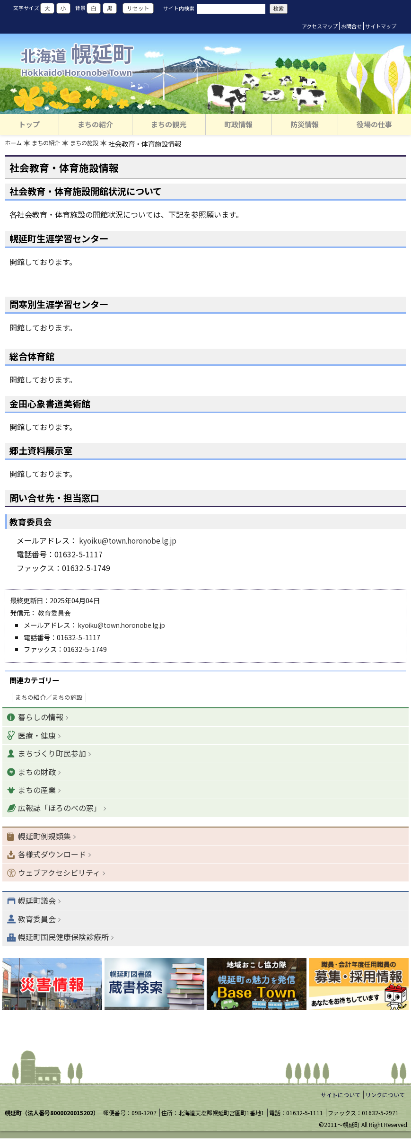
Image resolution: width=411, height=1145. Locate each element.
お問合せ (351, 26)
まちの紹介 (51, 145)
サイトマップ (380, 26)
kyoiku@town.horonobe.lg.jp (131, 541)
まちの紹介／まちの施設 (49, 698)
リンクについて (385, 1101)
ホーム (15, 145)
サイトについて (340, 1101)
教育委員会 (54, 613)
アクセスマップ (320, 26)
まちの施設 (94, 145)
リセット (138, 8)
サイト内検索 (178, 8)
